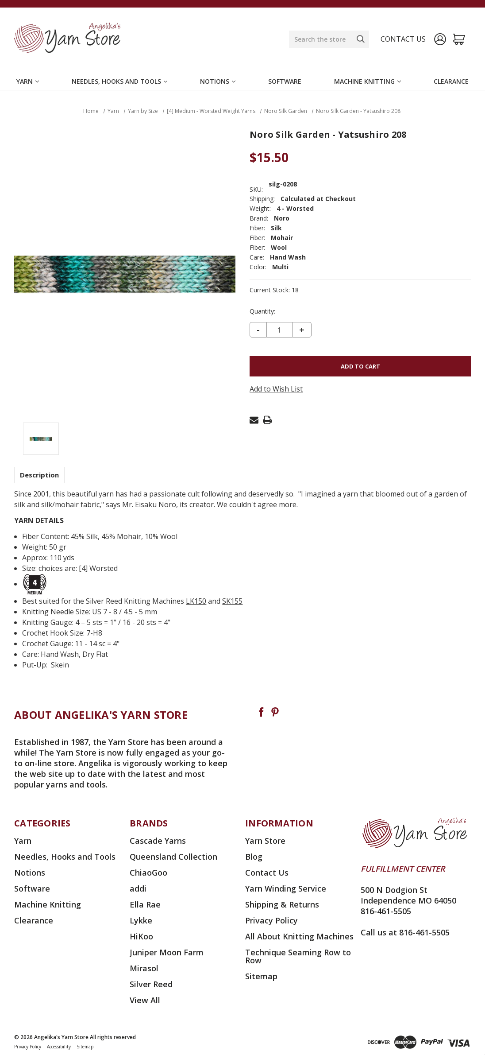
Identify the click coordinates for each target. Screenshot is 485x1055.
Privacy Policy (271, 920)
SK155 (232, 601)
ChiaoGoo (148, 872)
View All (145, 1000)
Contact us (403, 39)
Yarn (27, 81)
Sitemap (261, 976)
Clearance (451, 81)
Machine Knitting (367, 81)
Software (284, 81)
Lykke (141, 920)
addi (138, 888)
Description (39, 474)
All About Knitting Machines (299, 936)
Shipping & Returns (282, 904)
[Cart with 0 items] (459, 39)
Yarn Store (265, 840)
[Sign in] (440, 39)
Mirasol (144, 968)
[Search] (360, 39)
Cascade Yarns (158, 840)
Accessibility (59, 1046)
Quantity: (262, 311)
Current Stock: (274, 290)
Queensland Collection (173, 856)
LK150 (196, 601)
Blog (253, 856)
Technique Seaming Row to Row (298, 956)
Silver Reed (151, 984)
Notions (217, 81)
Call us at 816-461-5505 (405, 932)
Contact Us (267, 872)
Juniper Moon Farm (167, 952)
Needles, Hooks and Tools (119, 81)
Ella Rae (145, 904)
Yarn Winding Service (285, 888)
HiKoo (141, 936)
